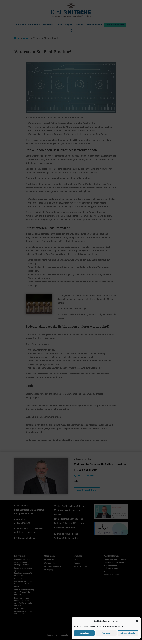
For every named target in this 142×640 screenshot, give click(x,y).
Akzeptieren (84, 633)
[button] (137, 621)
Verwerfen (106, 633)
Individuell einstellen (128, 633)
